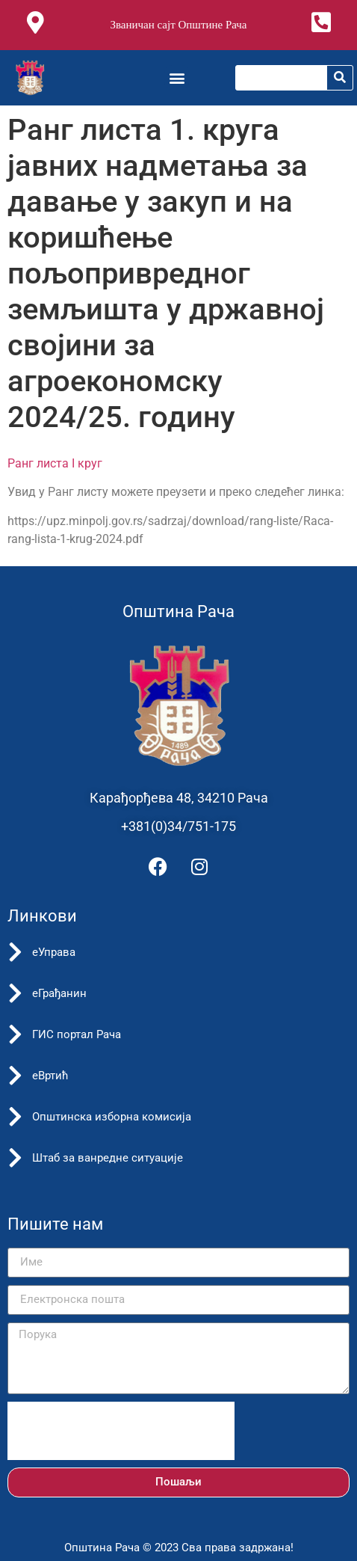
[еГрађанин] (15, 993)
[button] (176, 77)
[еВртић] (15, 1075)
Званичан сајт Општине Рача (178, 25)
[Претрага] (340, 78)
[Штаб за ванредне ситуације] (15, 1158)
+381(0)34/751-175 (178, 826)
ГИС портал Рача (76, 1034)
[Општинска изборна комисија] (15, 1116)
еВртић (50, 1075)
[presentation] (121, 1431)
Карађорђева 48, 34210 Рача (179, 798)
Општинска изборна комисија (111, 1116)
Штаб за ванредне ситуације (107, 1158)
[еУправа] (15, 952)
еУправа (53, 952)
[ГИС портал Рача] (15, 1034)
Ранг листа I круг (54, 463)
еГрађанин (59, 993)
